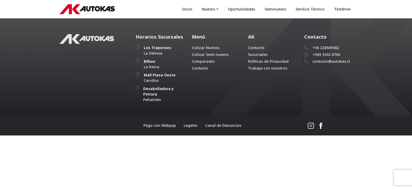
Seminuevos (275, 9)
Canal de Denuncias (223, 125)
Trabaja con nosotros (267, 68)
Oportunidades (241, 9)
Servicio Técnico (310, 9)
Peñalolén (158, 94)
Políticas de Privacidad (268, 61)
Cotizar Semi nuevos (210, 54)
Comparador (203, 61)
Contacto (200, 68)
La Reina (151, 64)
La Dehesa (157, 50)
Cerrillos (160, 77)
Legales (190, 125)
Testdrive (342, 9)
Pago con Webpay (159, 125)
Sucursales (257, 54)
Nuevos (208, 9)
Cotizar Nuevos (205, 47)
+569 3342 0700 (326, 54)
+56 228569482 (325, 47)
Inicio (187, 9)
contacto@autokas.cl (331, 61)
